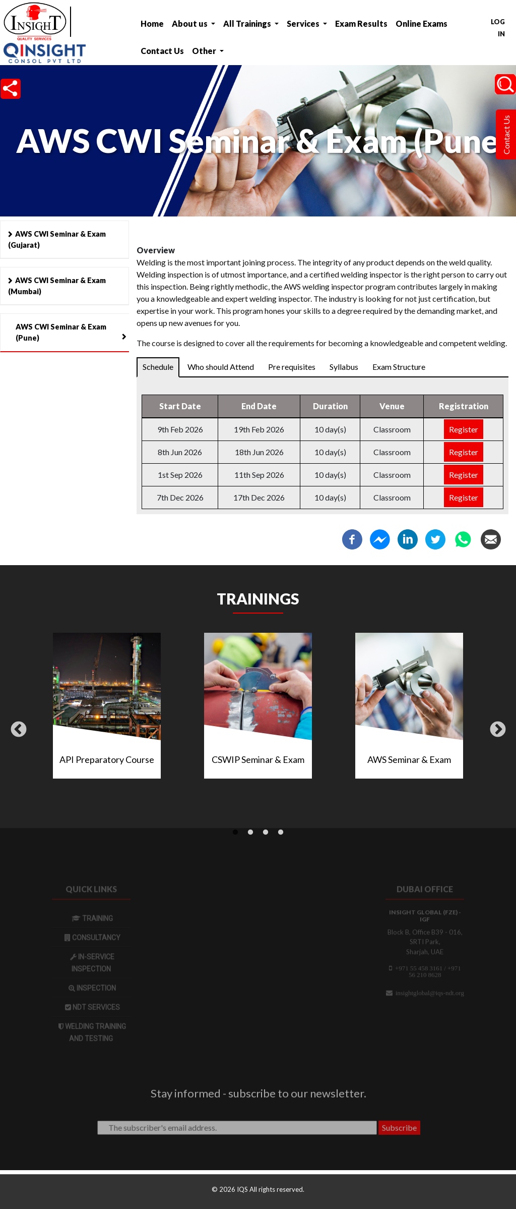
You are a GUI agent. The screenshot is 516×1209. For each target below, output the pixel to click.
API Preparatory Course (106, 759)
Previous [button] (18, 730)
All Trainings (248, 23)
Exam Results (361, 23)
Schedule (158, 366)
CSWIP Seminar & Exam (258, 759)
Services (304, 23)
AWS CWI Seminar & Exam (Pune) (61, 332)
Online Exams (421, 23)
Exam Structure (398, 366)
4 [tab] (281, 833)
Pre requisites (291, 366)
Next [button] (497, 730)
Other (205, 51)
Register (463, 429)
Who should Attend (220, 366)
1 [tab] (235, 833)
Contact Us (162, 51)
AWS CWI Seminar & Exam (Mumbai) (57, 286)
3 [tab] (266, 833)
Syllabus (344, 366)
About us (190, 23)
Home (152, 23)
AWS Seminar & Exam (409, 759)
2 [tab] (250, 833)
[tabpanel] (258, 710)
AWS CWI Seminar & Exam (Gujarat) (57, 239)
